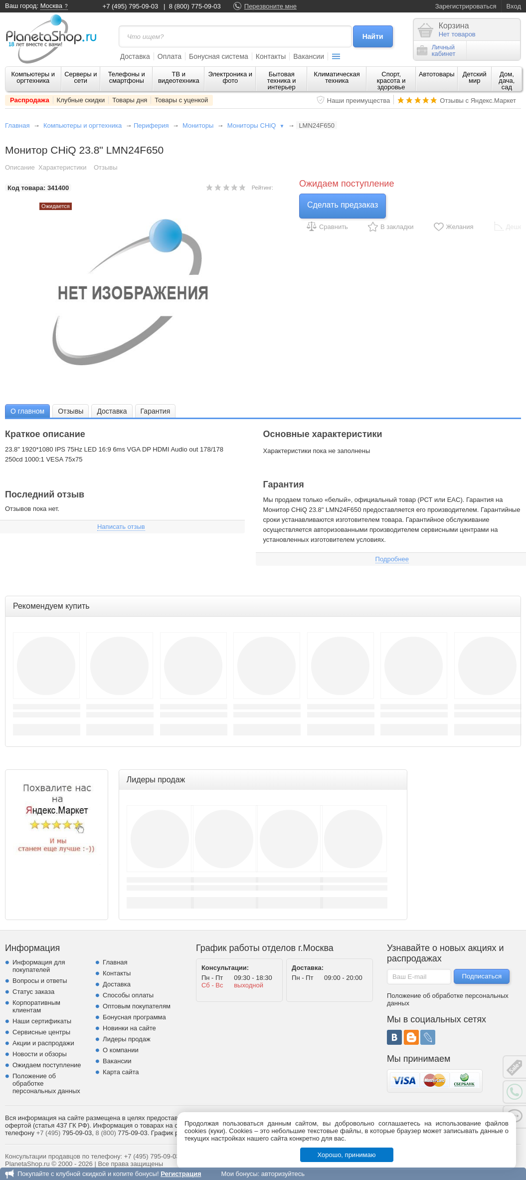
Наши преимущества (358, 100)
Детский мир (475, 77)
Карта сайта (121, 1072)
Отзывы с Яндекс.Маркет (478, 100)
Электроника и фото (230, 77)
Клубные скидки (81, 100)
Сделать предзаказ (342, 205)
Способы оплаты (128, 995)
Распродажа (29, 100)
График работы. (175, 1133)
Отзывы (106, 167)
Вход (514, 6)
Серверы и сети (80, 77)
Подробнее (392, 559)
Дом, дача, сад (507, 80)
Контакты (271, 56)
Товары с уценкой (181, 100)
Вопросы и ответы (39, 980)
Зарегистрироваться (466, 6)
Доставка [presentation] (112, 411)
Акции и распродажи (43, 1043)
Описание (20, 167)
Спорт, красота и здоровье (391, 80)
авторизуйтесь (283, 1174)
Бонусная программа (134, 1017)
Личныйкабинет (436, 50)
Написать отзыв (121, 526)
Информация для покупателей (38, 965)
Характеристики (62, 167)
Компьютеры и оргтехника (33, 77)
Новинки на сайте (129, 1028)
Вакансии (308, 56)
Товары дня (129, 100)
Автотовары (437, 74)
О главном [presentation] (27, 411)
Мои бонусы (239, 1174)
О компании (121, 1050)
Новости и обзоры (39, 1054)
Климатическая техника (337, 77)
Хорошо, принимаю (347, 1155)
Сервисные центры (41, 1032)
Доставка (135, 56)
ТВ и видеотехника (178, 77)
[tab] (27, 411)
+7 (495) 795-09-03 (131, 6)
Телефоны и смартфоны (126, 77)
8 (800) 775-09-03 (195, 6)
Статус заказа (33, 991)
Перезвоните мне (270, 6)
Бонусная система (218, 56)
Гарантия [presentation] (156, 411)
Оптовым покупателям (137, 1006)
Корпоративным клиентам (36, 1006)
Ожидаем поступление (46, 1065)
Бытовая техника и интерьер (281, 80)
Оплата (169, 56)
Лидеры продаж (127, 1039)
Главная (17, 125)
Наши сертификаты (41, 1021)
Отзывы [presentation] (70, 411)
